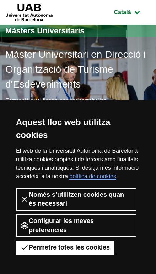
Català (132, 11)
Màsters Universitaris (45, 30)
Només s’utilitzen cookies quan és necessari (72, 199)
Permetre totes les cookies (65, 247)
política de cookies (92, 176)
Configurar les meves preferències (57, 225)
